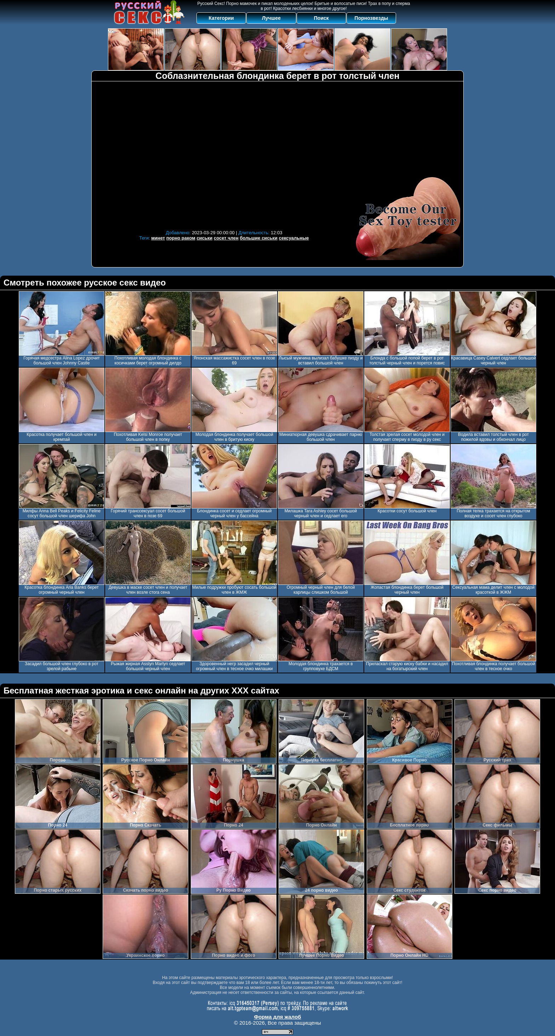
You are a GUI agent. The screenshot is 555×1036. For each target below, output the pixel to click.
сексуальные (294, 238)
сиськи (204, 238)
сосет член (226, 238)
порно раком (180, 238)
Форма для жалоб (277, 1017)
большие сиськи (259, 238)
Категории (221, 18)
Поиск (321, 18)
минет (158, 238)
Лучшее (271, 18)
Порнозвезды (371, 18)
